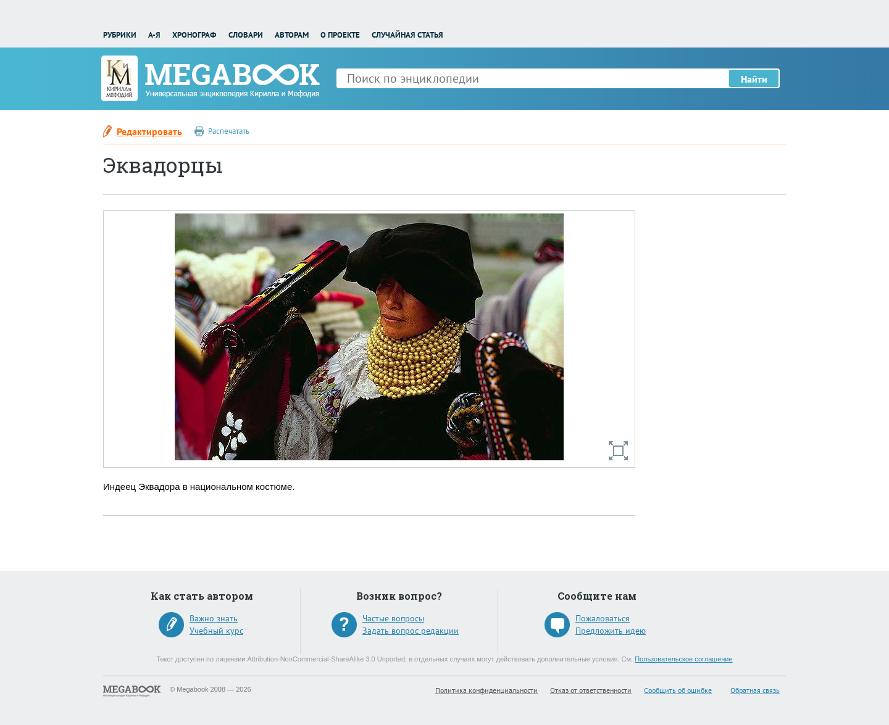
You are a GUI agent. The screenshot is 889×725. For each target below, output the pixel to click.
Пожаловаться (602, 618)
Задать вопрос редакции (410, 630)
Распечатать (228, 131)
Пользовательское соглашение (683, 659)
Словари (245, 35)
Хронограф (194, 35)
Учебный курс (216, 630)
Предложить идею (610, 630)
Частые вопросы (393, 618)
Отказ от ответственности (591, 690)
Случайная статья (407, 35)
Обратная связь (755, 690)
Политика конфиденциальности (486, 690)
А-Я (154, 35)
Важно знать (214, 618)
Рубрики (119, 35)
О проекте (340, 35)
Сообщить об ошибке (678, 690)
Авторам (292, 35)
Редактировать (149, 131)
